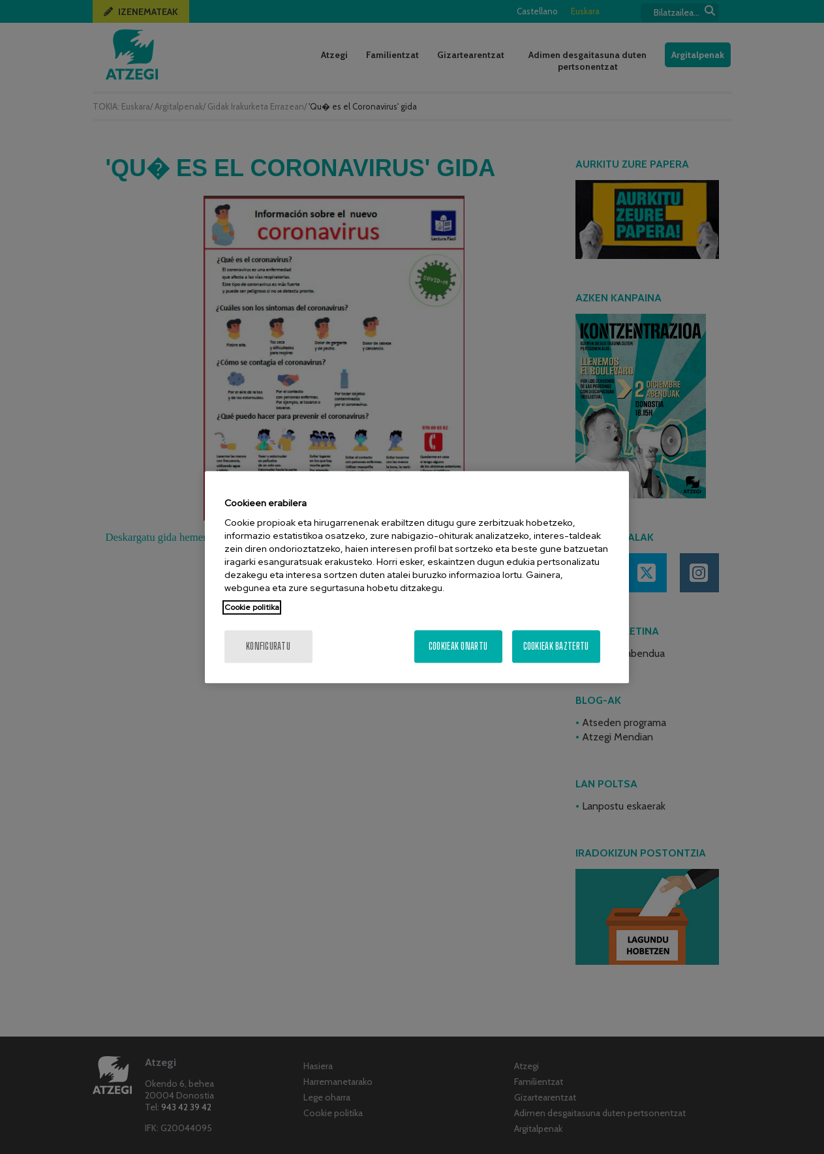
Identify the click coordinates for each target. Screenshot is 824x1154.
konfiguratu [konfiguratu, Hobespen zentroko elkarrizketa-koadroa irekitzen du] (268, 646)
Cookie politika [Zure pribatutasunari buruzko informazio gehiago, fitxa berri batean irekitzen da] (251, 607)
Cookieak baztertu (556, 646)
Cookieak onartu (458, 646)
